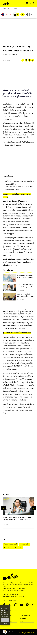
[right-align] (30, 3)
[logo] (6, 3)
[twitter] (26, 60)
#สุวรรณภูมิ (24, 544)
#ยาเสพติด (18, 548)
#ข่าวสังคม (7, 548)
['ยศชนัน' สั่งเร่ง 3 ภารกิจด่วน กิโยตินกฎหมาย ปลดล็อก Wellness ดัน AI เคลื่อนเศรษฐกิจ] (18, 506)
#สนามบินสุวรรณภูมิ (10, 544)
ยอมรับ (5, 620)
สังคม (15, 8)
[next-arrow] (34, 508)
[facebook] (22, 60)
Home (4, 8)
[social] (9, 604)
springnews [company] (23, 618)
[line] (29, 60)
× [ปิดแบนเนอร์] (8, 606)
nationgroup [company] (24, 613)
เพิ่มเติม (6, 616)
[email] (32, 60)
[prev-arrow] (3, 508)
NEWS (9, 8)
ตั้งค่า (5, 623)
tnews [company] (21, 621)
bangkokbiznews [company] (25, 616)
